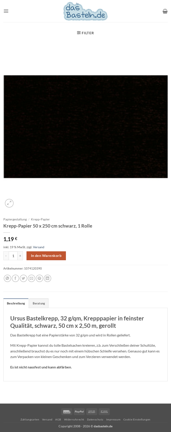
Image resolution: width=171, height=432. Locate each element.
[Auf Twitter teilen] (23, 278)
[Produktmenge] (13, 255)
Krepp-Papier (40, 219)
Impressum (113, 419)
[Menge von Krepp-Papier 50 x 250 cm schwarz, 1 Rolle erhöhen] (20, 255)
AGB (58, 419)
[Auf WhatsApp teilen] (7, 278)
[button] (6, 11)
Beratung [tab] (39, 303)
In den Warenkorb (46, 256)
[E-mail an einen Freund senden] (31, 278)
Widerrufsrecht (74, 419)
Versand (38, 247)
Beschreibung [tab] (16, 303)
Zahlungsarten (29, 419)
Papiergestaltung (15, 219)
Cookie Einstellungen (137, 419)
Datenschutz (95, 419)
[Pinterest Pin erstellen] (39, 278)
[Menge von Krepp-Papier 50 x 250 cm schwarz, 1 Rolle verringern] (6, 255)
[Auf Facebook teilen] (15, 278)
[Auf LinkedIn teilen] (47, 278)
